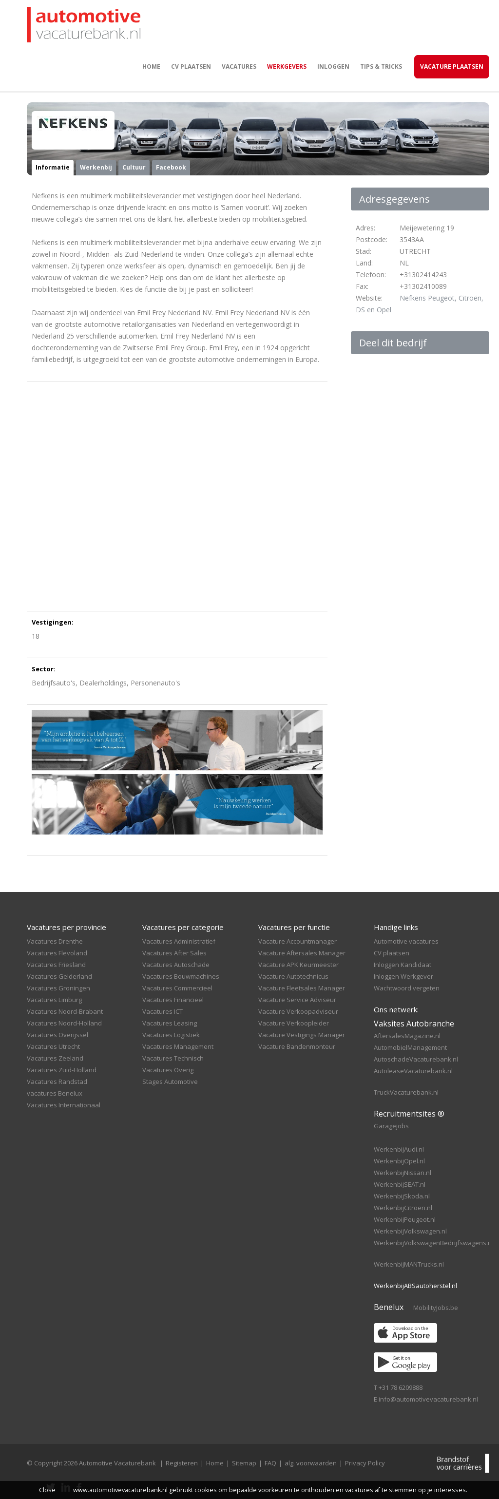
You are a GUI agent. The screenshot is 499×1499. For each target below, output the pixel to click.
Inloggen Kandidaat (402, 964)
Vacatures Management (177, 1046)
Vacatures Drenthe (55, 941)
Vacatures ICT (162, 1011)
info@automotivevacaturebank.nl (428, 1399)
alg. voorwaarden (311, 1463)
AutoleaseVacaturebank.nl (413, 1070)
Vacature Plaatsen (451, 66)
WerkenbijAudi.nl (399, 1149)
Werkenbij (96, 167)
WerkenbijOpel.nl (399, 1161)
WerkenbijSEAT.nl (399, 1184)
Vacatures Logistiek (171, 1034)
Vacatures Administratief (178, 941)
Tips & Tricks (381, 66)
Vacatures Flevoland (57, 953)
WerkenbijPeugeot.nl (405, 1219)
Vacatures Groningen (58, 988)
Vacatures (239, 66)
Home (151, 66)
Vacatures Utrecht (53, 1046)
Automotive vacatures (406, 941)
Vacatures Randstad (57, 1081)
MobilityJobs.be (435, 1307)
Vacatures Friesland (56, 964)
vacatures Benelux (54, 1093)
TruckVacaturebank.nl (406, 1092)
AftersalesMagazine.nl (407, 1035)
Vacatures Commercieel (177, 988)
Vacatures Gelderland (59, 976)
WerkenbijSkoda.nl (402, 1196)
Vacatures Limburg (54, 999)
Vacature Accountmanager (297, 941)
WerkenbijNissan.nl (402, 1172)
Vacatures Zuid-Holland (61, 1069)
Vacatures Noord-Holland (64, 1023)
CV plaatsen (191, 66)
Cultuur (134, 167)
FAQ (270, 1463)
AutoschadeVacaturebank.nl (416, 1059)
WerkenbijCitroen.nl (403, 1207)
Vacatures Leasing (169, 1023)
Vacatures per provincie (66, 927)
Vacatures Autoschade (176, 964)
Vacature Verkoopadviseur (298, 1011)
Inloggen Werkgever (403, 976)
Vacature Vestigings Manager (301, 1034)
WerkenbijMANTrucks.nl (409, 1264)
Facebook (171, 167)
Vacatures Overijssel (57, 1034)
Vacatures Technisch (173, 1058)
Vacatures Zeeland (55, 1058)
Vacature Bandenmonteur (296, 1046)
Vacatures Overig (167, 1069)
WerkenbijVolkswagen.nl (410, 1231)
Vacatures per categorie (183, 927)
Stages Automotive (170, 1081)
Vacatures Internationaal (63, 1105)
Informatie (53, 167)
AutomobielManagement (410, 1047)
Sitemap (244, 1463)
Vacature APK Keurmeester (298, 964)
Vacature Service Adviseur (297, 999)
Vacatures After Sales (174, 953)
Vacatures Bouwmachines (180, 976)
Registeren (182, 1463)
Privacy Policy (365, 1463)
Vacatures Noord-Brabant (65, 1011)
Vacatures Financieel (173, 999)
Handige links (396, 927)
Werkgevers (287, 66)
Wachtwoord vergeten (407, 988)
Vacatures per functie (294, 927)
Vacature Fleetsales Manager (301, 988)
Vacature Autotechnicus (293, 976)
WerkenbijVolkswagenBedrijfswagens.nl (433, 1242)
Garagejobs (391, 1125)
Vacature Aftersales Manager (301, 953)
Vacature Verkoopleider (293, 1023)
